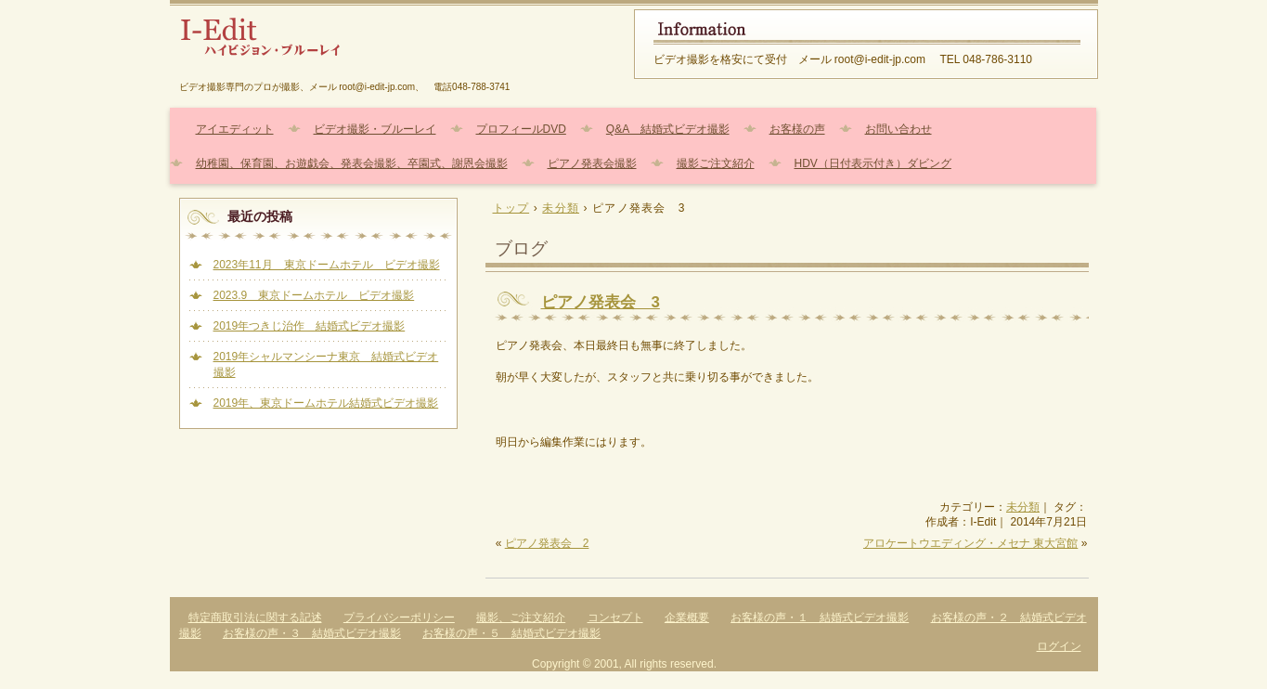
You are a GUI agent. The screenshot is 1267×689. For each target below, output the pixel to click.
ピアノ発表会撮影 (592, 163)
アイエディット (235, 129)
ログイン (1059, 646)
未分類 (1023, 507)
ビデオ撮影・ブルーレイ (375, 129)
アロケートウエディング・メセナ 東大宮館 (970, 543)
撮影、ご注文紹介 (520, 617)
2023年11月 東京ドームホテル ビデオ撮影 (326, 264)
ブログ (521, 248)
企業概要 (687, 617)
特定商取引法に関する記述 (255, 617)
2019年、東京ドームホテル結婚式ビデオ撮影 (326, 403)
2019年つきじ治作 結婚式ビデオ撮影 (309, 325)
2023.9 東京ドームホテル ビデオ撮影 (314, 295)
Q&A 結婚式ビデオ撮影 (668, 129)
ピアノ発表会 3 (600, 302)
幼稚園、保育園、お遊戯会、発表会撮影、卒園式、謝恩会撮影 (352, 163)
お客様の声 (797, 129)
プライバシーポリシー (399, 617)
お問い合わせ (898, 129)
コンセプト (615, 617)
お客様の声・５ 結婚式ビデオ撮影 (511, 633)
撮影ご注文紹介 (716, 163)
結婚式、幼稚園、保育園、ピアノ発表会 (392, 44)
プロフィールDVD (521, 129)
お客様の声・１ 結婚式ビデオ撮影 (819, 617)
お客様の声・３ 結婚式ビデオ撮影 (312, 633)
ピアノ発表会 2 (547, 543)
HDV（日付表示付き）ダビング (873, 163)
